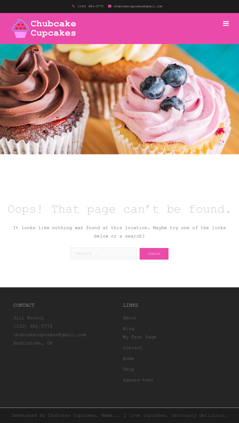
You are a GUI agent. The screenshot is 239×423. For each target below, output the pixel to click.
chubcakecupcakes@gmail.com (138, 6)
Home (128, 358)
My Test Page (140, 337)
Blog (128, 328)
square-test (138, 380)
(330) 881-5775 (90, 6)
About (130, 318)
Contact (133, 348)
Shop (128, 369)
